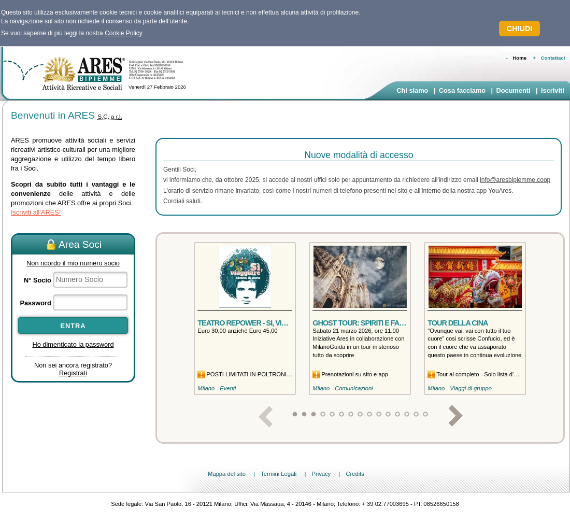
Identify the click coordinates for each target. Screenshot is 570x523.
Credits (355, 474)
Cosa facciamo (462, 90)
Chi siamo (412, 90)
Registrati (73, 373)
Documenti (513, 90)
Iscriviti (552, 90)
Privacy (321, 474)
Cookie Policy (123, 33)
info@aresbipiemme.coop (515, 179)
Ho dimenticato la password (72, 344)
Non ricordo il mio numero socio (73, 263)
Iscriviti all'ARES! (36, 212)
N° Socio (37, 280)
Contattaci (553, 58)
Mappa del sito (227, 474)
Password (35, 303)
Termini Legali (278, 474)
